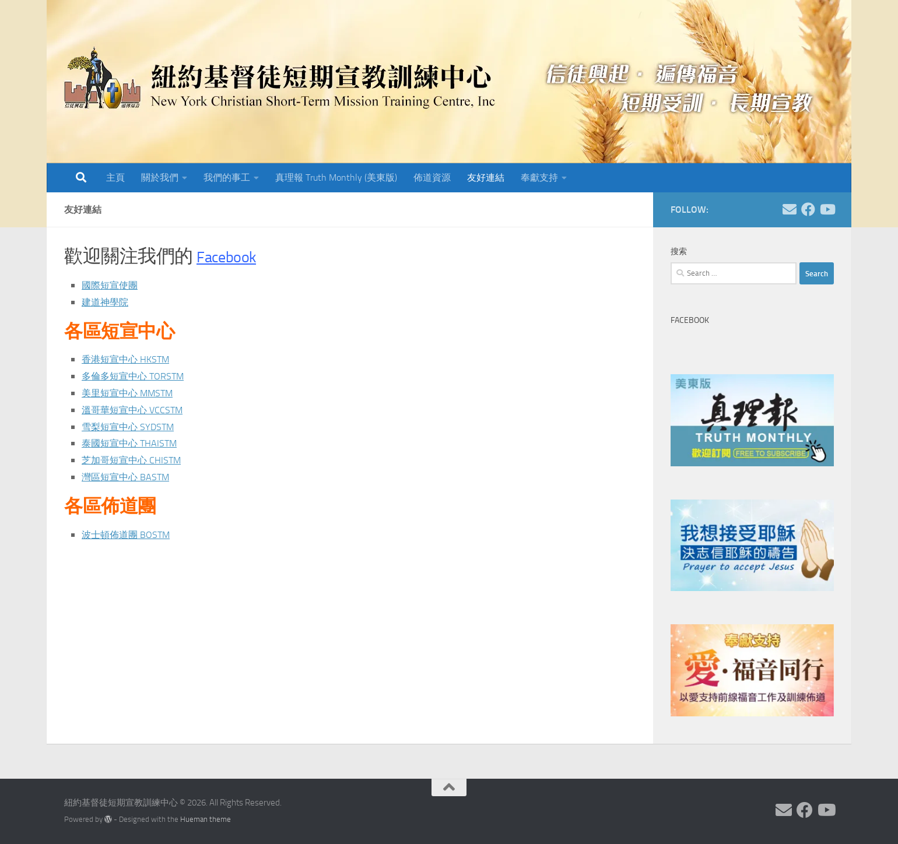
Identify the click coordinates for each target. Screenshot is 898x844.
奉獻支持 (539, 177)
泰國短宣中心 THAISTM (135, 443)
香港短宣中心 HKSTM (131, 359)
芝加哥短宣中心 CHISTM (137, 459)
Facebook (233, 256)
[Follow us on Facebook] (808, 209)
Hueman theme (205, 819)
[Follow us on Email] (790, 209)
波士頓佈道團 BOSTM (131, 534)
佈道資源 (432, 177)
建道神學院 (108, 302)
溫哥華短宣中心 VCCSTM (138, 409)
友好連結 (485, 177)
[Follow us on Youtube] (827, 209)
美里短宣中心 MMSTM (133, 392)
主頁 (115, 177)
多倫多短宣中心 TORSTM (139, 376)
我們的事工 (227, 177)
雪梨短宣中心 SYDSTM (133, 426)
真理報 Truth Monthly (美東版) (336, 177)
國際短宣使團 (113, 285)
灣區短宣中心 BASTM (131, 476)
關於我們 (159, 177)
